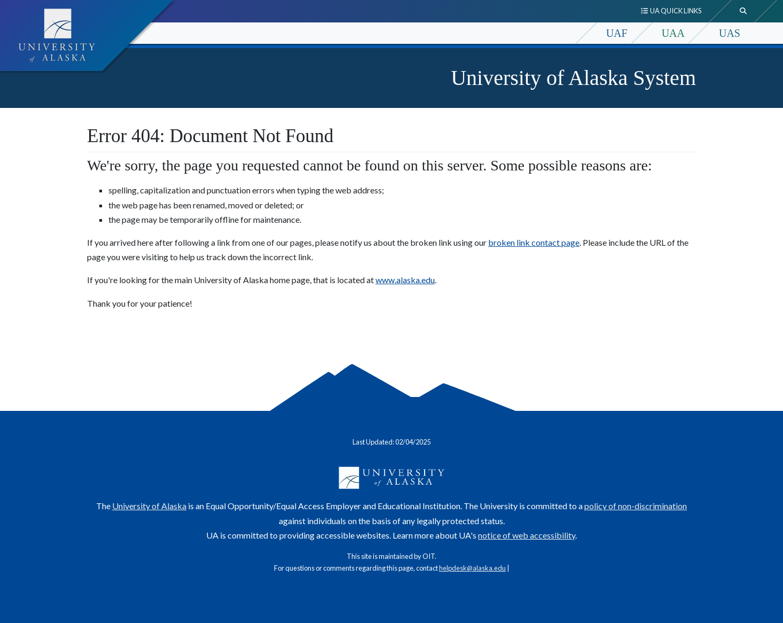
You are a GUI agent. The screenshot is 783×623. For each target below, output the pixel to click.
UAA (673, 33)
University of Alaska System (573, 78)
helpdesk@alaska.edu (472, 568)
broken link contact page (534, 242)
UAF (617, 33)
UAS (729, 33)
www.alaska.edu (405, 280)
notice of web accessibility (526, 535)
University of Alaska (149, 506)
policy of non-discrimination (635, 506)
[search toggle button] (743, 11)
